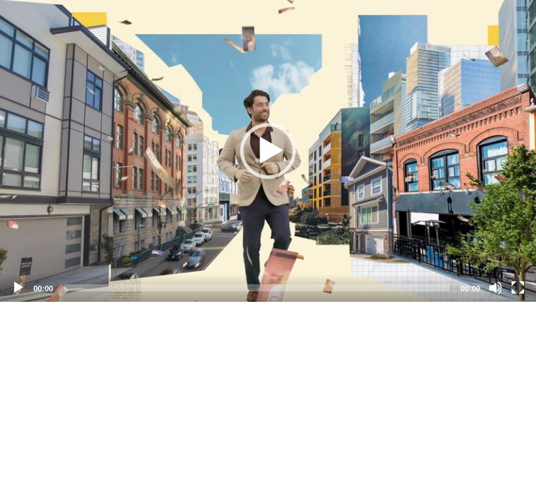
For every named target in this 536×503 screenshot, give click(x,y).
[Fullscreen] (518, 288)
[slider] (256, 287)
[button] (268, 151)
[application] (268, 151)
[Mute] (495, 288)
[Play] (18, 288)
